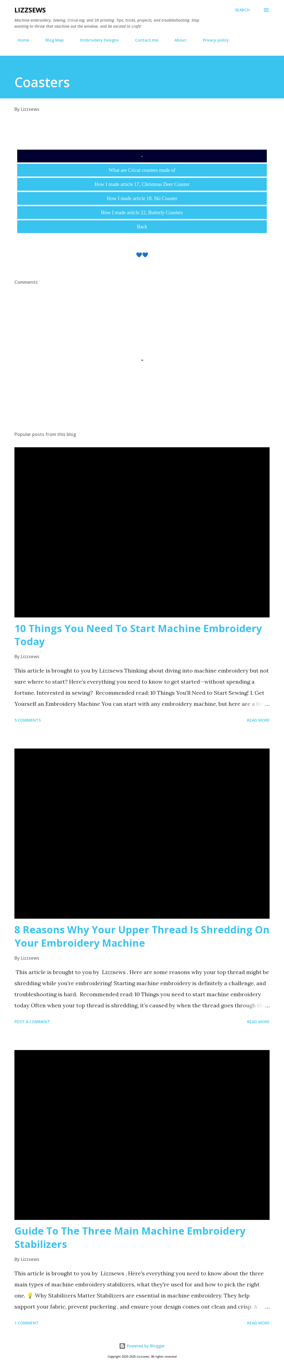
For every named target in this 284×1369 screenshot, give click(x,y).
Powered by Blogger (142, 1345)
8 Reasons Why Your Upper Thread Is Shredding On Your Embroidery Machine (142, 936)
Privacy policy (212, 40)
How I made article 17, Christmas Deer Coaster (142, 184)
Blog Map (51, 40)
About (177, 40)
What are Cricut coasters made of (142, 170)
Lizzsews (30, 9)
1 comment (26, 1322)
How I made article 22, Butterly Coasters (142, 212)
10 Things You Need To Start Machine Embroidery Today (138, 635)
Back (142, 226)
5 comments (27, 720)
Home (20, 40)
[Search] (242, 10)
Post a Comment (32, 1021)
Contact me (143, 40)
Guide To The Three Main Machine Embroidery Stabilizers (129, 1237)
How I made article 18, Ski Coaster (142, 198)
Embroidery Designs (96, 40)
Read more (258, 720)
